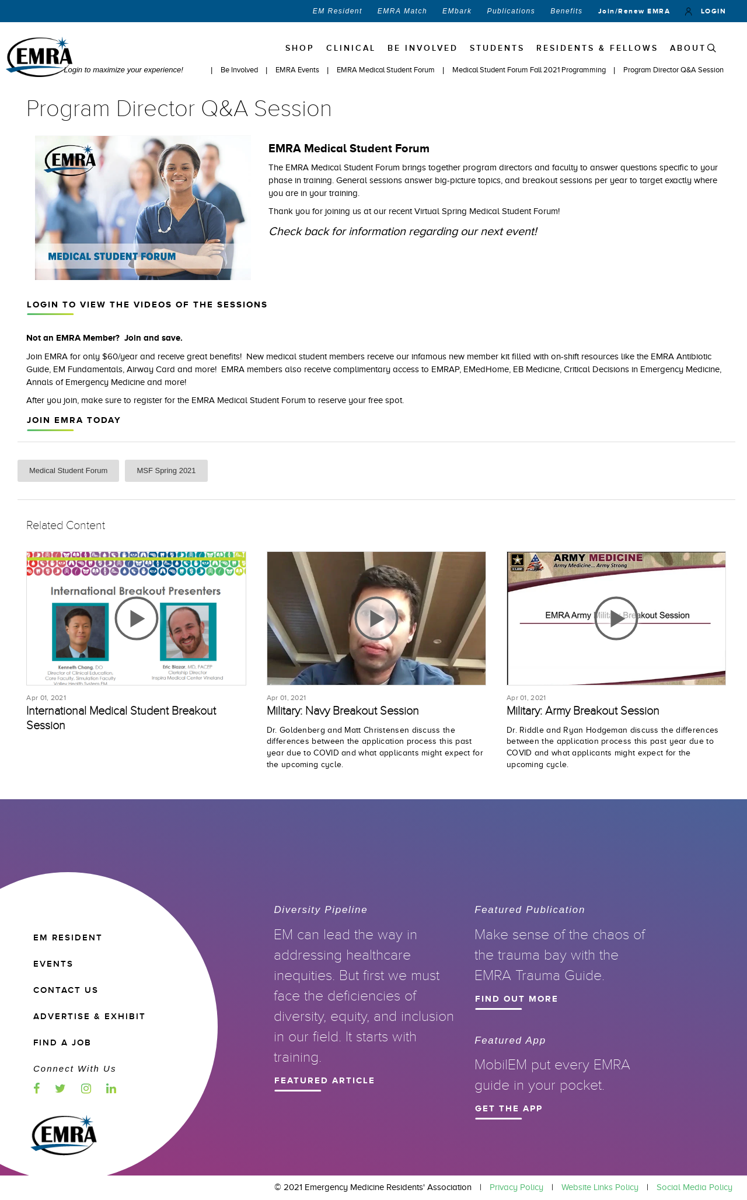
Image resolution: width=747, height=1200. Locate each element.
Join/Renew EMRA (634, 11)
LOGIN (705, 11)
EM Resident (337, 11)
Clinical (351, 48)
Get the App (561, 1107)
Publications (511, 11)
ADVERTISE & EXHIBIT (89, 1016)
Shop (300, 48)
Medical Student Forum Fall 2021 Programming (530, 69)
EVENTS (53, 964)
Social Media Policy (694, 1187)
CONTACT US (66, 990)
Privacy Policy (516, 1187)
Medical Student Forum (68, 470)
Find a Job (62, 1042)
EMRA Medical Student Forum (387, 69)
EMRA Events (298, 69)
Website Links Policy (599, 1187)
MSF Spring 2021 (166, 470)
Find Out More (561, 997)
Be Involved (240, 69)
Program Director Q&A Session (673, 69)
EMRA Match (402, 11)
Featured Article (361, 1079)
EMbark (457, 11)
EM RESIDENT (68, 937)
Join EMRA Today (371, 419)
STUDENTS (497, 48)
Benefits (566, 11)
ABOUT (688, 48)
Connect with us (74, 1068)
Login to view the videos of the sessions (371, 303)
